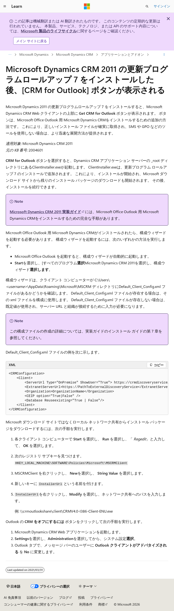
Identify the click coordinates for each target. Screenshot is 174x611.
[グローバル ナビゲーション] (4, 6)
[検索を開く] (147, 6)
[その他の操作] (164, 55)
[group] (87, 392)
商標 (101, 604)
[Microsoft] (87, 6)
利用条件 (85, 604)
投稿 (81, 597)
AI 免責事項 (12, 597)
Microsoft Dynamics (33, 54)
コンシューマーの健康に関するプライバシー (37, 604)
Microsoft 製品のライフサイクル (49, 30)
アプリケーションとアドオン (122, 54)
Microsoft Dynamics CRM (74, 54)
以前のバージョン (40, 597)
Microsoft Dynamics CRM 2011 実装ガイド (45, 211)
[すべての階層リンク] (10, 55)
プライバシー (100, 597)
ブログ (64, 597)
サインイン (162, 6)
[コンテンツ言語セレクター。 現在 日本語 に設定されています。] (13, 586)
